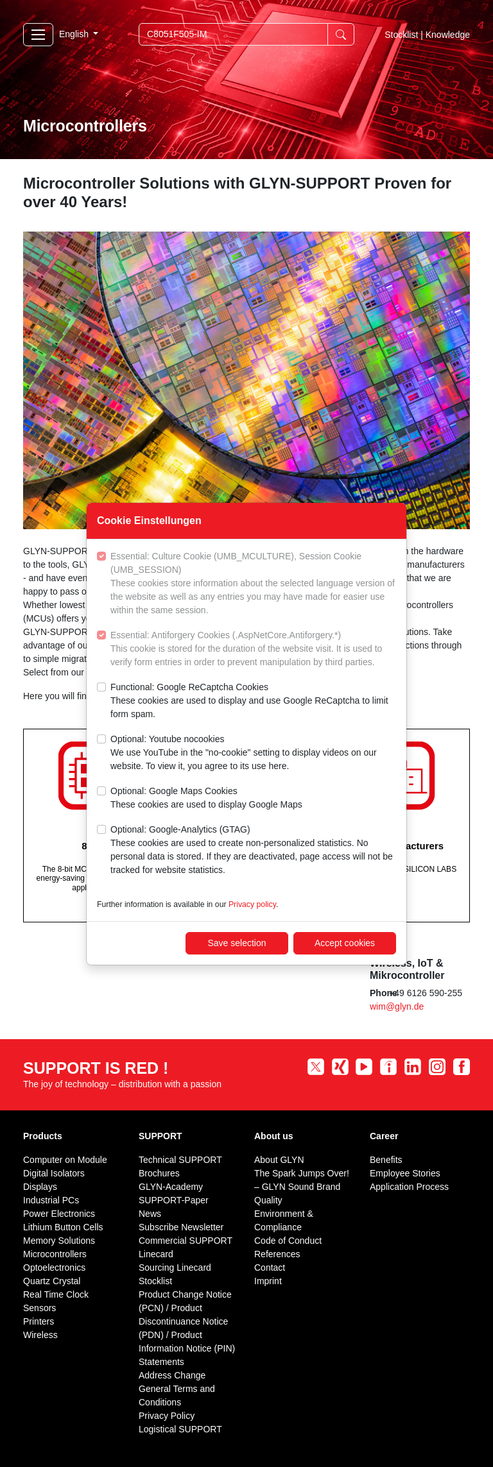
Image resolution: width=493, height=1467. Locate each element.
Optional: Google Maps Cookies (206, 798)
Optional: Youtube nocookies (253, 753)
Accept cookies (345, 943)
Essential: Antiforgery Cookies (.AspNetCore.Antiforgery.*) (253, 649)
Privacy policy (252, 904)
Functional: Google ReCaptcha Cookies (253, 701)
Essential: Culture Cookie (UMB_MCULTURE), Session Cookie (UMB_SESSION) (253, 584)
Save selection (236, 943)
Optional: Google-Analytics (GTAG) (253, 850)
